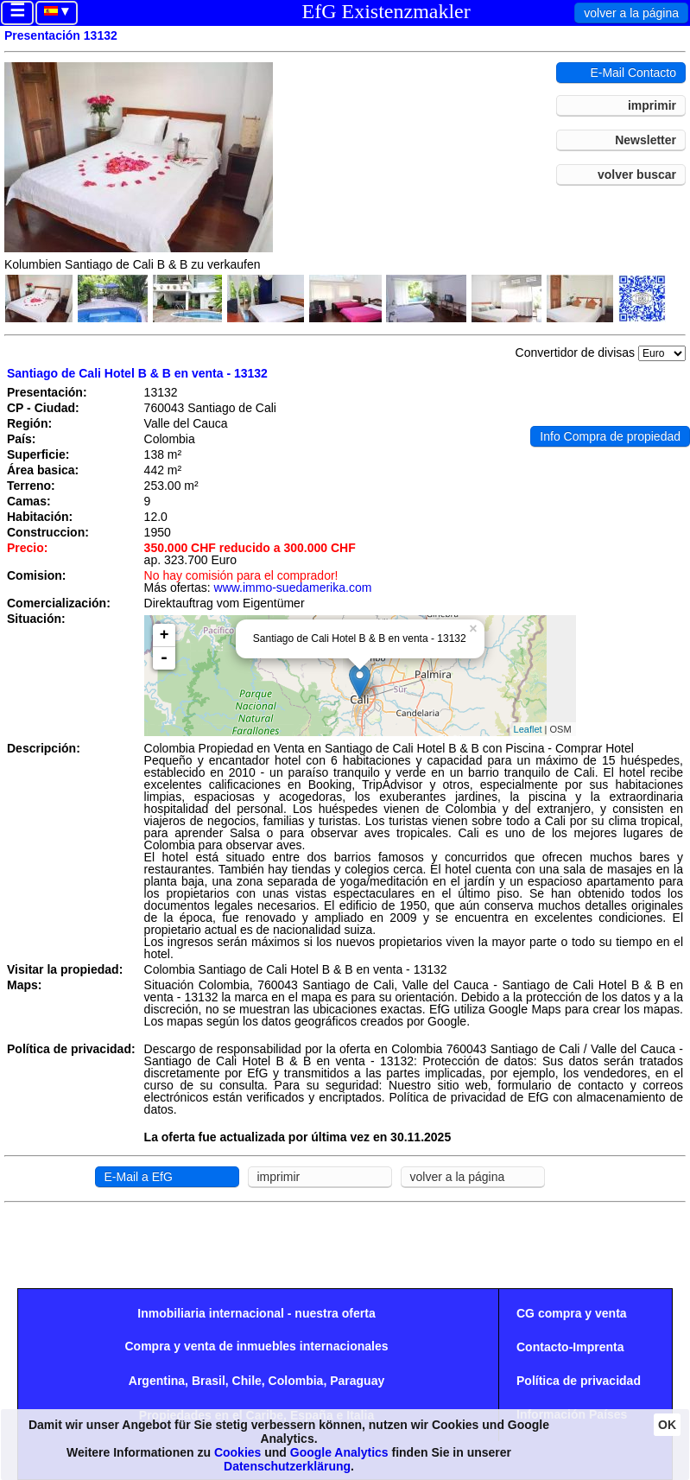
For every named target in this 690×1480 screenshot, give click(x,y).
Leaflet (528, 729)
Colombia (296, 1381)
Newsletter (645, 140)
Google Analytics (339, 1452)
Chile (247, 1381)
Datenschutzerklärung (287, 1466)
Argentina (157, 1381)
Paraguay (357, 1381)
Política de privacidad (578, 1381)
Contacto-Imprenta (570, 1347)
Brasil (208, 1381)
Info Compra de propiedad (610, 436)
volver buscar (637, 174)
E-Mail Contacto (633, 72)
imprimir (652, 105)
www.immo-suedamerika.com (293, 587)
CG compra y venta (571, 1313)
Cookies (237, 1452)
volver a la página (631, 13)
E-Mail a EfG (138, 1177)
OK (667, 1425)
